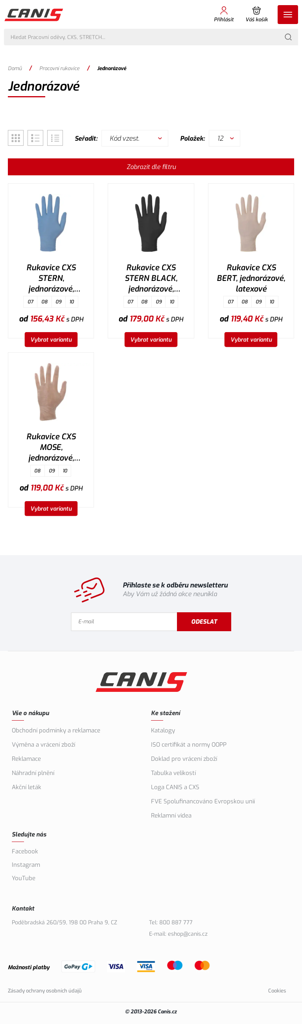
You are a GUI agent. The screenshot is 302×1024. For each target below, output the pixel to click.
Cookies (277, 990)
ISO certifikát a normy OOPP (188, 745)
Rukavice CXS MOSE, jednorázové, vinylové (51, 448)
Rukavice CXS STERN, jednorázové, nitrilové (51, 279)
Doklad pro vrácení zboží (184, 759)
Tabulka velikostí (173, 773)
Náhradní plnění (33, 773)
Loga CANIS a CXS (175, 787)
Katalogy (163, 730)
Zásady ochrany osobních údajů (45, 990)
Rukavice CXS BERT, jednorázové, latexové (251, 278)
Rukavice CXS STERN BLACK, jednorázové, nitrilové (151, 279)
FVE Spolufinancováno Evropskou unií (203, 801)
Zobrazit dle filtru (151, 167)
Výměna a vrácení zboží (43, 745)
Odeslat (225, 622)
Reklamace (26, 759)
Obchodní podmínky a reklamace (56, 730)
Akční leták (26, 787)
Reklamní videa (171, 816)
